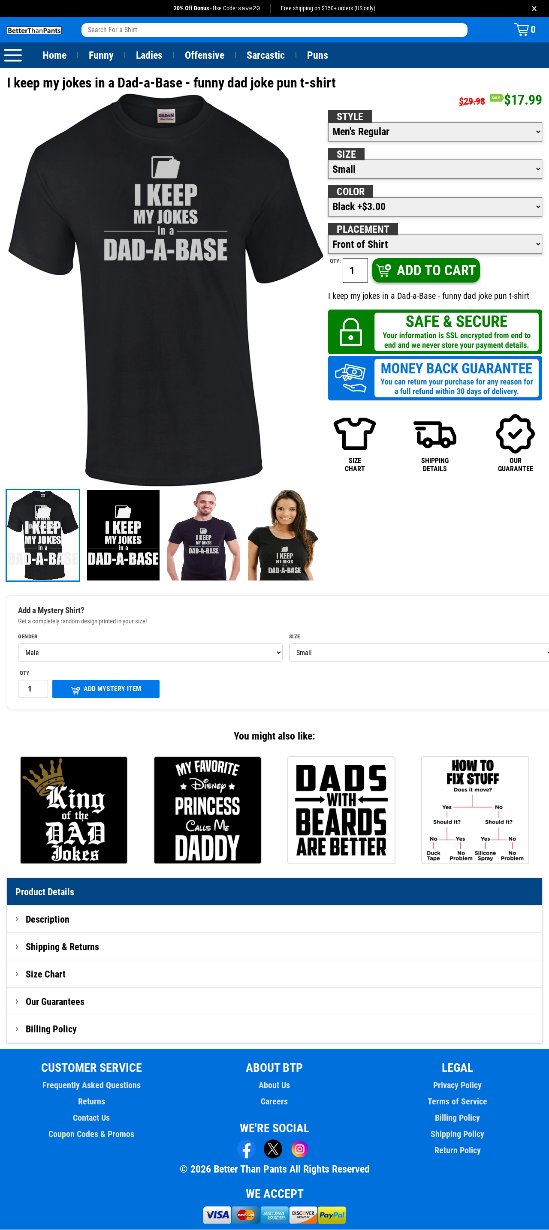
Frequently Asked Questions (91, 1085)
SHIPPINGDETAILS (434, 443)
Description (48, 919)
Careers (274, 1102)
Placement (363, 230)
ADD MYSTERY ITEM (106, 690)
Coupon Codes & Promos (91, 1134)
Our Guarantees (55, 1001)
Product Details (45, 892)
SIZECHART (354, 443)
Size (346, 155)
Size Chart (46, 974)
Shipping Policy (457, 1134)
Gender (28, 637)
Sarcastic (266, 56)
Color (351, 192)
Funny (101, 56)
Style (350, 117)
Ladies (149, 56)
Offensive (204, 56)
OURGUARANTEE (515, 443)
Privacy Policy (457, 1085)
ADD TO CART (425, 270)
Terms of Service (457, 1102)
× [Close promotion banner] (534, 8)
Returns (91, 1102)
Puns (318, 56)
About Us (274, 1085)
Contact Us (91, 1118)
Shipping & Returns (63, 947)
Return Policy (457, 1151)
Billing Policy (51, 1029)
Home (54, 56)
